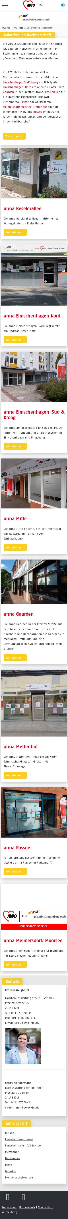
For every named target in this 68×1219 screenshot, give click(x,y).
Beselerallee (52, 91)
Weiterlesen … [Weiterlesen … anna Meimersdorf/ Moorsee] (15, 964)
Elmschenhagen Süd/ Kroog (20, 82)
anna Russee (17, 847)
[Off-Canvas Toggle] (62, 5)
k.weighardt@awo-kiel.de (22, 1022)
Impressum (9, 1207)
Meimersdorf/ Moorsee (17, 106)
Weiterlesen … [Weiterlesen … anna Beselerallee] (15, 232)
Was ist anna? (14, 136)
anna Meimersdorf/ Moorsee (33, 940)
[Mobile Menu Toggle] (5, 5)
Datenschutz (27, 1207)
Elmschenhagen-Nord (17, 86)
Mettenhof (40, 106)
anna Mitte (15, 518)
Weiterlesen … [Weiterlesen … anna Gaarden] (15, 657)
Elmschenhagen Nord (19, 1139)
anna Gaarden (19, 614)
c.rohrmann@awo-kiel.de (22, 1107)
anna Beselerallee (22, 208)
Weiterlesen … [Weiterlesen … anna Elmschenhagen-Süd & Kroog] (15, 446)
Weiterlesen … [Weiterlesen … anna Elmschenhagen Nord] (15, 339)
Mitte (25, 101)
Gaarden (8, 91)
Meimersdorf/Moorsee (19, 1177)
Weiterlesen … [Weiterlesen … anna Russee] (15, 871)
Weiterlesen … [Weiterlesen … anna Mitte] (15, 547)
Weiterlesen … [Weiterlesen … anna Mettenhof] (15, 775)
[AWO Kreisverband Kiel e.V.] (33, 5)
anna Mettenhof (21, 746)
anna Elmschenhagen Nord (32, 315)
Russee (37, 111)
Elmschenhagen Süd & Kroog (23, 1145)
